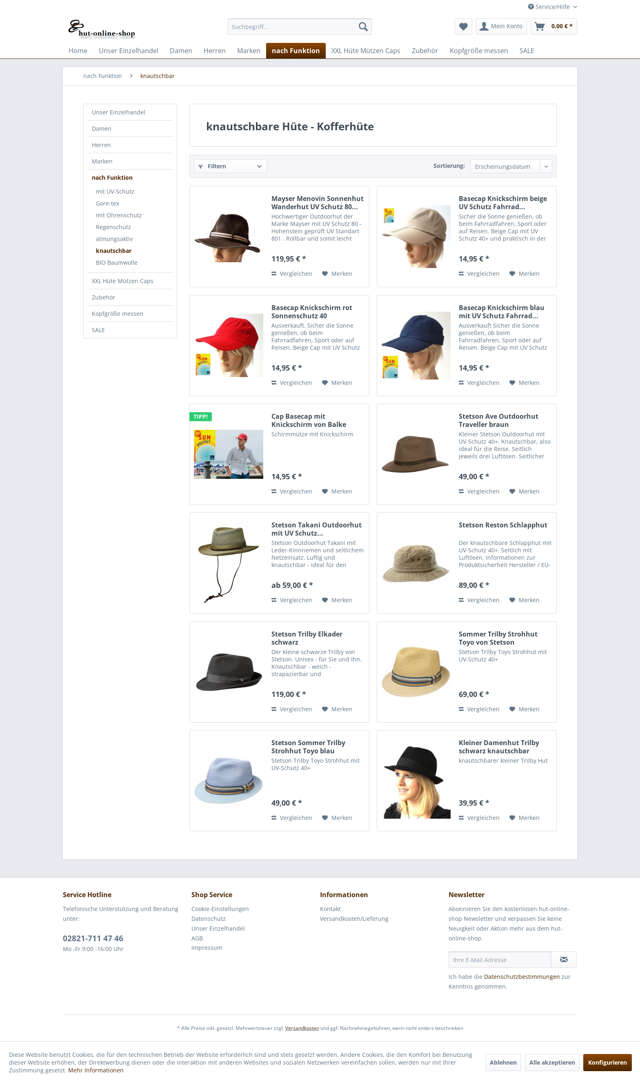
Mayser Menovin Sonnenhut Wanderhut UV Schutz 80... (317, 202)
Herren (101, 145)
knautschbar (113, 251)
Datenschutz (208, 918)
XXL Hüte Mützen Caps (122, 281)
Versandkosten (302, 1028)
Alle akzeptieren (552, 1062)
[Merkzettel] (463, 26)
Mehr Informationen (96, 1070)
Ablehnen (503, 1062)
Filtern (212, 166)
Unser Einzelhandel (118, 112)
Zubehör (103, 297)
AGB (197, 938)
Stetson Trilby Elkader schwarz (306, 638)
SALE (98, 330)
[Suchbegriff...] (300, 26)
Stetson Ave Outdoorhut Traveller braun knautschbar (498, 420)
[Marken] (248, 50)
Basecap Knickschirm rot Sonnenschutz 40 (311, 312)
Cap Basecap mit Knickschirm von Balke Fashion (308, 420)
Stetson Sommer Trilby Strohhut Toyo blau (308, 747)
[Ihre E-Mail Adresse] (500, 959)
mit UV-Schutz (115, 191)
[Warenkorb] (554, 26)
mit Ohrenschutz (119, 215)
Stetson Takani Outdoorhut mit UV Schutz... (316, 529)
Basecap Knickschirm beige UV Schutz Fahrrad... (503, 202)
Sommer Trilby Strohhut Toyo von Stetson (498, 638)
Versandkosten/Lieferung (354, 918)
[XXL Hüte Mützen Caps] (366, 50)
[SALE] (527, 50)
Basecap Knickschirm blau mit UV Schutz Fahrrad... (501, 312)
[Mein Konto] (501, 26)
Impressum (206, 947)
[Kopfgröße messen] (479, 50)
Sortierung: (449, 166)
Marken (102, 161)
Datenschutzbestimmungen (522, 976)
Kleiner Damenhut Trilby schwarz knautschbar (499, 747)
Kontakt (330, 909)
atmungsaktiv (114, 239)
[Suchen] (363, 26)
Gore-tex (107, 203)
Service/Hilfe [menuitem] (549, 7)
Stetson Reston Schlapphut (503, 525)
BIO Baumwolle (117, 262)
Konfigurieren (607, 1062)
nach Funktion (112, 177)
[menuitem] (300, 26)
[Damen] (181, 50)
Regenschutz (113, 227)
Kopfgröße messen (117, 313)
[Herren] (214, 50)
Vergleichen (291, 273)
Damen (101, 128)
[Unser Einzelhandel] (128, 50)
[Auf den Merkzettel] (337, 274)
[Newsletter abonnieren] (564, 959)
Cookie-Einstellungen (220, 909)
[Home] (78, 50)
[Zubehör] (425, 50)
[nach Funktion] (296, 50)
